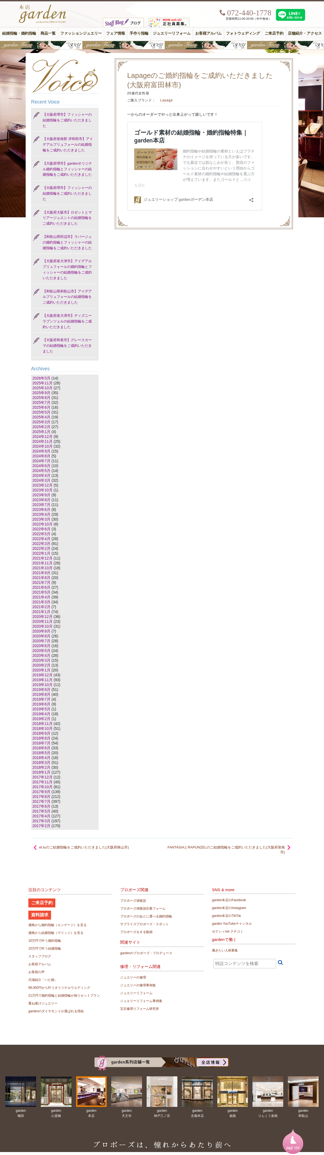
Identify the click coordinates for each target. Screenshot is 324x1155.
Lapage (166, 100)
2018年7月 (41, 743)
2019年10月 (42, 685)
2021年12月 (42, 558)
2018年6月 (41, 748)
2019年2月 (41, 719)
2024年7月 (41, 461)
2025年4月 (41, 417)
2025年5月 (41, 412)
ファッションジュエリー (81, 33)
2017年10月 (42, 787)
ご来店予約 (274, 33)
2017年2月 (41, 826)
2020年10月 (42, 626)
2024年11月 (42, 441)
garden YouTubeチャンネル (232, 924)
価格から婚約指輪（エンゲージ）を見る (57, 925)
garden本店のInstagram (229, 908)
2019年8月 (41, 694)
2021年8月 (41, 577)
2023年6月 (41, 509)
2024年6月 (41, 466)
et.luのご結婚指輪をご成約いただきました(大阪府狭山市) (84, 847)
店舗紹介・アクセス (305, 33)
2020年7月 (41, 641)
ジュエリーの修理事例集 (138, 985)
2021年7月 (41, 582)
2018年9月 (41, 733)
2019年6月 (41, 704)
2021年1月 (41, 612)
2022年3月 (41, 543)
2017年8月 (41, 796)
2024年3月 (41, 480)
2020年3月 (41, 660)
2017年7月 (41, 801)
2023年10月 (42, 490)
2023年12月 (42, 485)
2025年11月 (42, 383)
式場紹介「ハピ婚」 (43, 980)
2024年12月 (42, 436)
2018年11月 (42, 723)
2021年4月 (41, 597)
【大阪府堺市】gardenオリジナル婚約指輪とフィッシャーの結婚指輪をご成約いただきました (67, 169)
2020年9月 (41, 631)
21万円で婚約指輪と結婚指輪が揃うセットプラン (64, 995)
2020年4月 (41, 655)
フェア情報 (115, 33)
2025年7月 (41, 402)
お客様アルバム (208, 33)
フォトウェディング (243, 33)
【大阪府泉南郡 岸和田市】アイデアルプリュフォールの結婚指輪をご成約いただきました (68, 144)
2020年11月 (42, 621)
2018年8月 (41, 738)
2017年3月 (41, 821)
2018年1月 (41, 772)
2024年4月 (41, 475)
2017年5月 (41, 811)
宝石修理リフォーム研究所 (139, 1009)
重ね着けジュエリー (43, 1003)
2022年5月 (41, 534)
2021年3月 (41, 602)
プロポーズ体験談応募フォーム (143, 908)
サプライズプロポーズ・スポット (144, 924)
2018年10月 (42, 728)
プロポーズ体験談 (133, 901)
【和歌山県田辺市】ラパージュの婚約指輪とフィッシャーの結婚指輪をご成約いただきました (67, 242)
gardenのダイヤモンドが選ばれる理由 (56, 1011)
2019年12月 (42, 675)
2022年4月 (41, 539)
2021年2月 (41, 607)
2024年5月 (41, 470)
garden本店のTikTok (226, 916)
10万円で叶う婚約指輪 (44, 941)
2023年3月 (41, 519)
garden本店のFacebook (229, 900)
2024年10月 (42, 446)
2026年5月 (41, 378)
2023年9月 (41, 495)
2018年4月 (41, 757)
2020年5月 (41, 650)
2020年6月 (41, 646)
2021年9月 (41, 573)
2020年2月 (41, 665)
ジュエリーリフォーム (172, 33)
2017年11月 (42, 782)
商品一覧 (48, 33)
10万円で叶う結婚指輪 (44, 948)
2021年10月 (42, 568)
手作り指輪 (139, 33)
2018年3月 (41, 762)
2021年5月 (41, 592)
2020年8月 (41, 636)
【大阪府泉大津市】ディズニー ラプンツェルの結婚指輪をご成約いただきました (67, 321)
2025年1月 (41, 432)
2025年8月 (41, 397)
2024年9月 (41, 451)
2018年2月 (41, 767)
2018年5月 (41, 753)
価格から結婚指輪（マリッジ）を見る (55, 933)
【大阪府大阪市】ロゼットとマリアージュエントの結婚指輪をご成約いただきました (67, 218)
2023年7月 (41, 504)
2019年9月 (41, 689)
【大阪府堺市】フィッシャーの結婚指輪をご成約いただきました (67, 120)
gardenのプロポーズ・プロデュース (146, 953)
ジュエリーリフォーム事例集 (141, 1001)
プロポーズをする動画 (136, 932)
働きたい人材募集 (225, 950)
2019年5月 (41, 709)
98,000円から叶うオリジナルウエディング (59, 988)
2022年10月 (42, 524)
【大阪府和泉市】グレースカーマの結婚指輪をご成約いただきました (67, 345)
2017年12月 (42, 777)
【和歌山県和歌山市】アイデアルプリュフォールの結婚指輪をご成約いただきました (67, 297)
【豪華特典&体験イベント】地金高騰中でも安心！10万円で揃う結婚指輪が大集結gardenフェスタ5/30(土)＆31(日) (162, 45)
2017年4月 (41, 816)
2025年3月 (41, 422)
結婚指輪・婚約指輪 (19, 33)
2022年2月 (41, 548)
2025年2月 (41, 427)
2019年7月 (41, 699)
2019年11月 (42, 680)
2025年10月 (42, 388)
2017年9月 (41, 792)
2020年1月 (41, 670)
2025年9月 (41, 393)
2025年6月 (41, 407)
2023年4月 (41, 514)
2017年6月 (41, 806)
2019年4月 (41, 714)
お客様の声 (36, 972)
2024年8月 (41, 456)
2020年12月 (42, 616)
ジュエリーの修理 (133, 977)
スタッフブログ (39, 956)
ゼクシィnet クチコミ (227, 931)
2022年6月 (41, 529)
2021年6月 (41, 587)
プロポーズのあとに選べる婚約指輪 (146, 916)
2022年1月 (41, 553)
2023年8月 (41, 500)
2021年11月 (42, 563)
